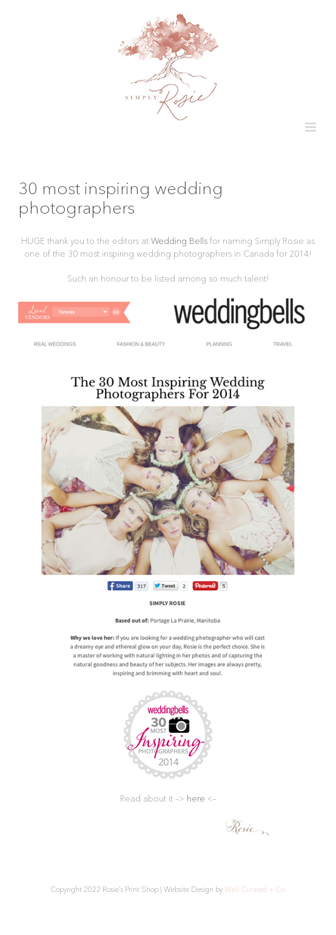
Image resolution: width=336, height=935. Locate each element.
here (196, 798)
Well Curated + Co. (255, 889)
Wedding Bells (179, 240)
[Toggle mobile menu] (311, 127)
